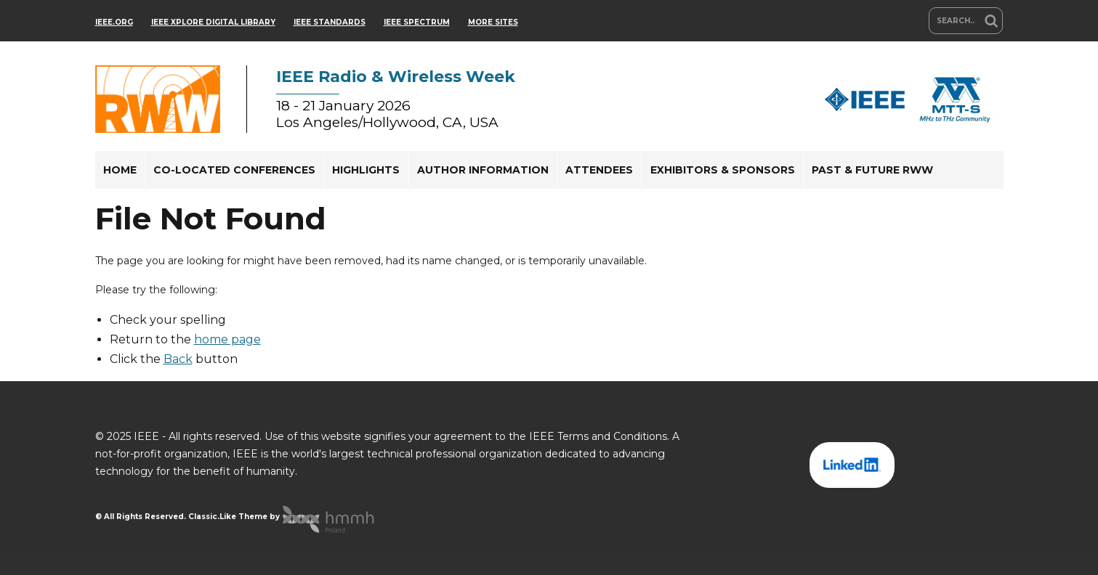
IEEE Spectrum (417, 22)
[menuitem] (120, 170)
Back (178, 359)
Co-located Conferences (234, 169)
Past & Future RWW (872, 169)
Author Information (483, 169)
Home (120, 169)
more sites (493, 22)
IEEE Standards (330, 22)
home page (227, 339)
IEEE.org (114, 22)
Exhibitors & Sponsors (722, 169)
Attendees (599, 169)
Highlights (366, 169)
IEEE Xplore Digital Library (213, 22)
